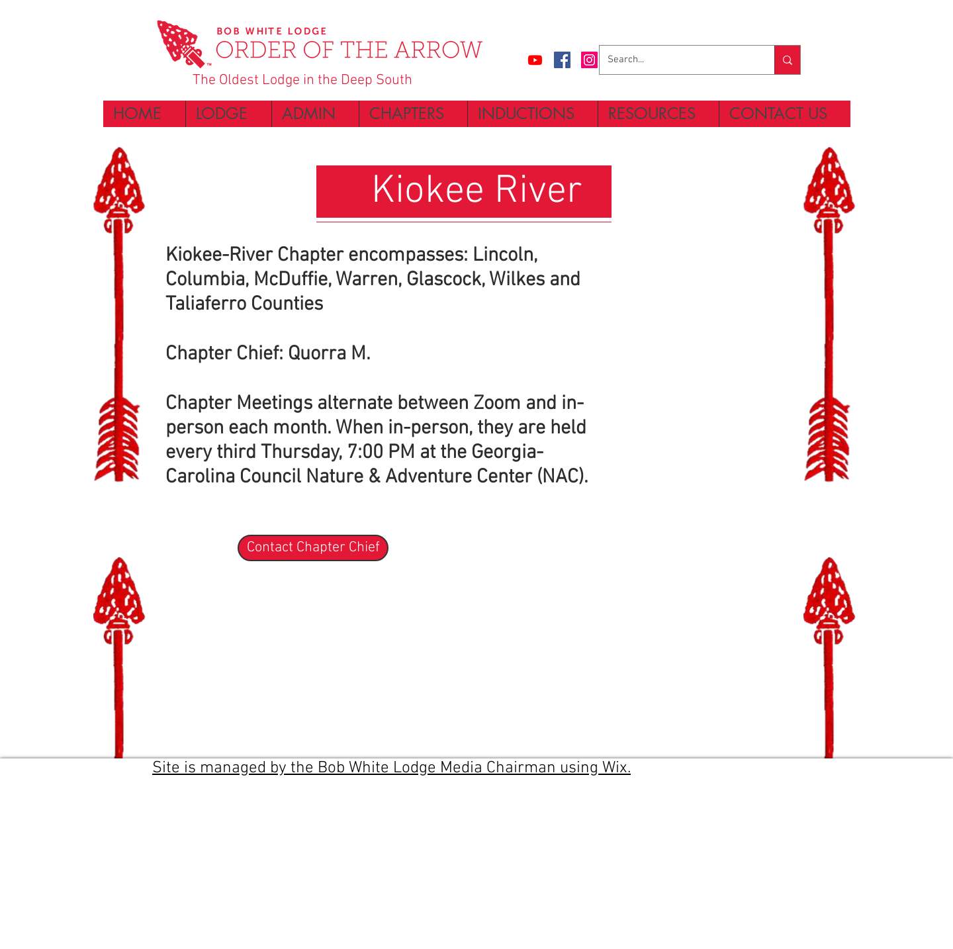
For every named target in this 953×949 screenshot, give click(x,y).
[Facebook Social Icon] (562, 60)
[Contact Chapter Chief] (313, 548)
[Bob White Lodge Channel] (535, 60)
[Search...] (677, 60)
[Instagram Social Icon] (589, 60)
